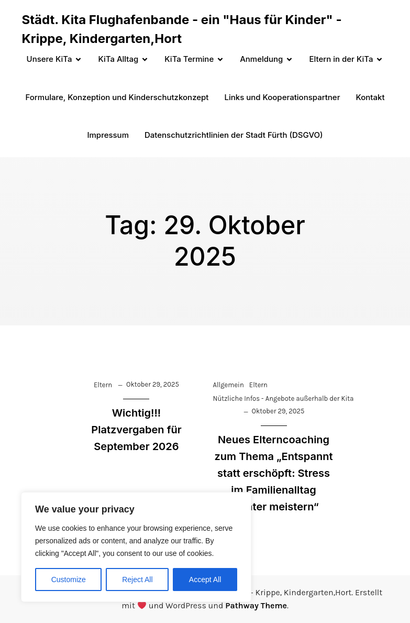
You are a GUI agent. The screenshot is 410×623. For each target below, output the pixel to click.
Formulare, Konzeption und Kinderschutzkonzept (117, 97)
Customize (68, 579)
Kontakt (370, 97)
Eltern (103, 385)
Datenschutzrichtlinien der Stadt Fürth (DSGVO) (234, 135)
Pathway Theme (256, 605)
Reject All (137, 579)
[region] (136, 547)
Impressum (108, 135)
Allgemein (228, 385)
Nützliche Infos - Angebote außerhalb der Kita (283, 398)
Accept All (205, 579)
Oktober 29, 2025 (152, 384)
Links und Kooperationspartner (282, 97)
